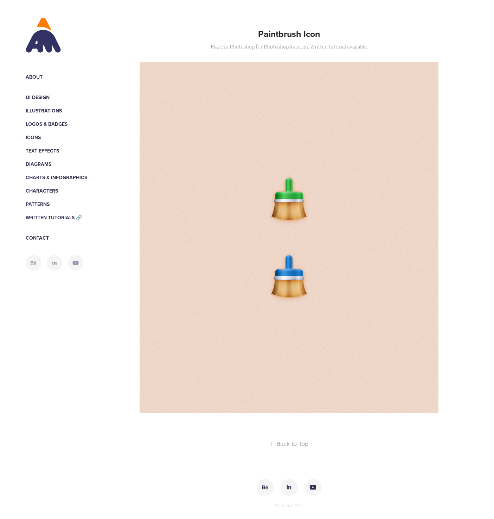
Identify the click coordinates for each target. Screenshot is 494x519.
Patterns (38, 204)
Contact (37, 237)
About (34, 76)
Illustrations (44, 110)
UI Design (38, 97)
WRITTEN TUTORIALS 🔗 (54, 217)
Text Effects (42, 150)
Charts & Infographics (56, 177)
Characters (42, 190)
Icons (33, 137)
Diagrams (38, 164)
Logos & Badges (47, 124)
